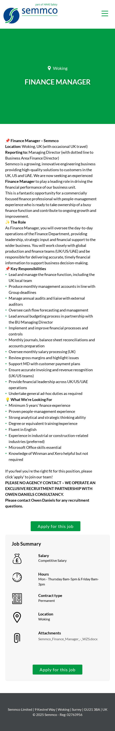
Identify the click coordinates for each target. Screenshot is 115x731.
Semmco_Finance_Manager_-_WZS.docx (67, 639)
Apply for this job (55, 526)
